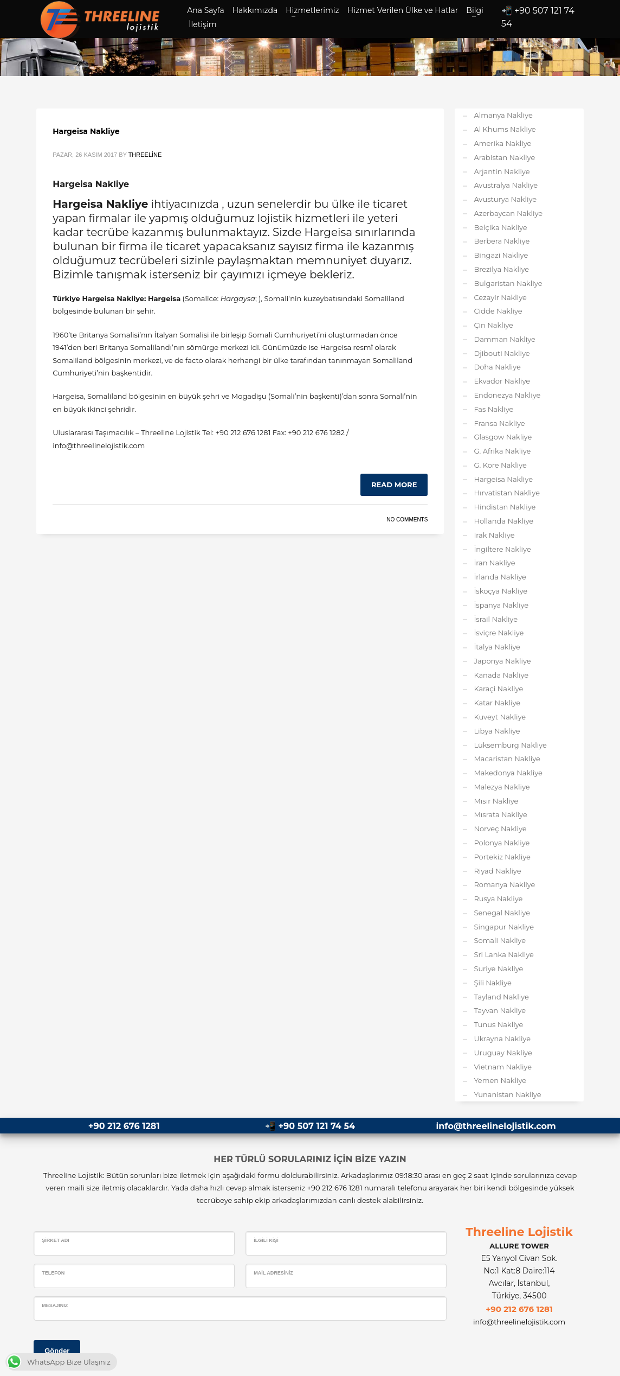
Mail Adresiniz (273, 1273)
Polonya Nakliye (501, 842)
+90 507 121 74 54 (317, 1126)
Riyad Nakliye (497, 871)
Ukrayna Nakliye (502, 1038)
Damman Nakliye (504, 339)
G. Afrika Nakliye (502, 451)
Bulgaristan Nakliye (508, 283)
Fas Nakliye (493, 409)
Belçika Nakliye (500, 227)
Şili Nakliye (493, 982)
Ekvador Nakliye (502, 381)
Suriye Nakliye (498, 968)
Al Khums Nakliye (504, 129)
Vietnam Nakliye (503, 1066)
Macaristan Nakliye (507, 758)
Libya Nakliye (497, 731)
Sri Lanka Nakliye (504, 954)
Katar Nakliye (497, 702)
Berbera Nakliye (501, 241)
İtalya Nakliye (497, 646)
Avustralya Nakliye (506, 185)
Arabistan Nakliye (504, 157)
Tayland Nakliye (501, 996)
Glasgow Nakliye (503, 436)
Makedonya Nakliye (508, 772)
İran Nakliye (494, 562)
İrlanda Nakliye (500, 576)
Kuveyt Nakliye (500, 716)
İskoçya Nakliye (500, 591)
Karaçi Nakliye (498, 688)
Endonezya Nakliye (507, 395)
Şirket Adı (55, 1240)
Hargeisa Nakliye (86, 131)
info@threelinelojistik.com (496, 1126)
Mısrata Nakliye (500, 814)
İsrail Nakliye (496, 619)
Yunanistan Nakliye (507, 1094)
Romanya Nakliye (504, 884)
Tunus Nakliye (498, 1024)
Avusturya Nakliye (505, 199)
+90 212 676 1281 (124, 1126)
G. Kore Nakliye (500, 465)
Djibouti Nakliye (501, 353)
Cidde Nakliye (498, 311)
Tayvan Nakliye (500, 1010)
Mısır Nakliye (496, 801)
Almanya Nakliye (503, 115)
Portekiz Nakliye (502, 856)
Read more (394, 484)
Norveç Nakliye (500, 828)
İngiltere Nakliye (502, 549)
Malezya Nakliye (501, 786)
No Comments (407, 520)
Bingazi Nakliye (501, 255)
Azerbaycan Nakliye (508, 213)
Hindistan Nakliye (504, 506)
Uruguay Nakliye (503, 1052)
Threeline (145, 154)
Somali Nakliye (500, 940)
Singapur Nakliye (504, 926)
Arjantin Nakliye (501, 171)
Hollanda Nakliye (503, 521)
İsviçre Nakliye (499, 632)
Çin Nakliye (493, 325)
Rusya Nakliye (498, 898)
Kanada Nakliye (501, 675)
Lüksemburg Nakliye (510, 745)
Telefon (53, 1273)
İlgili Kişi (266, 1240)
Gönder (56, 1351)
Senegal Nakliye (502, 912)
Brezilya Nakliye (501, 269)
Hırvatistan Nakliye (507, 492)
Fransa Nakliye (499, 423)
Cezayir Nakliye (500, 297)
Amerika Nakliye (502, 143)
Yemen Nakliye (500, 1080)
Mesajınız (55, 1305)
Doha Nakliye (497, 366)
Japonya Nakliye (502, 661)
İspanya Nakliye (501, 605)
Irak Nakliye (494, 535)
